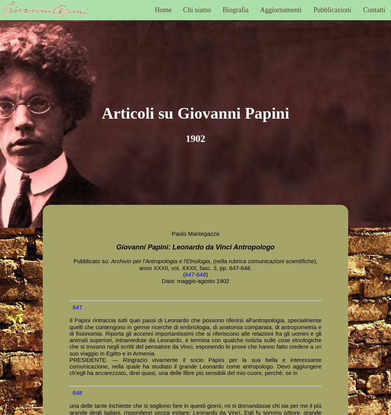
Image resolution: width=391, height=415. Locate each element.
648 (201, 274)
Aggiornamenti (281, 10)
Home (163, 10)
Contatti (374, 10)
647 (189, 274)
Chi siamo (197, 10)
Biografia (236, 10)
